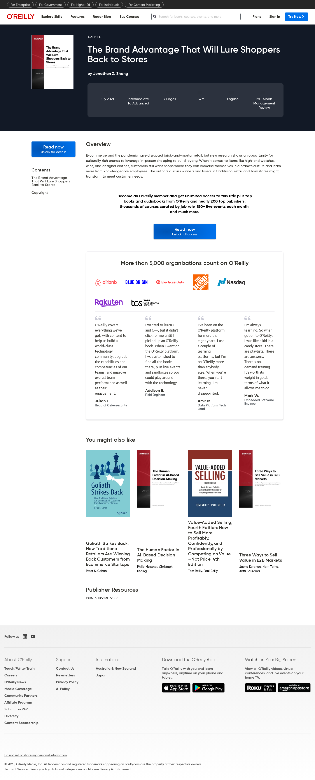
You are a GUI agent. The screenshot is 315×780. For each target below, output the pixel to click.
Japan (101, 675)
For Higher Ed (80, 5)
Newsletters (65, 675)
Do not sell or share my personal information (35, 755)
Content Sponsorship (21, 722)
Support (64, 659)
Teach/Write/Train (19, 668)
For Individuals (109, 5)
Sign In (274, 16)
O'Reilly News (15, 682)
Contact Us (65, 668)
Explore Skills (51, 16)
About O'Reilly (18, 659)
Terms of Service (16, 769)
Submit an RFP (16, 709)
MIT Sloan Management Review (264, 103)
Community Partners (20, 695)
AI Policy (63, 688)
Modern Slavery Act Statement (109, 769)
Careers (10, 675)
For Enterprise (20, 5)
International (108, 659)
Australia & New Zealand (116, 668)
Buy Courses (129, 16)
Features (77, 16)
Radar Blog (102, 16)
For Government (50, 5)
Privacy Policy (67, 682)
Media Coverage (18, 688)
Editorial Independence (68, 769)
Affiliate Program (18, 702)
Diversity (11, 716)
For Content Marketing (144, 5)
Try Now (296, 16)
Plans (256, 16)
